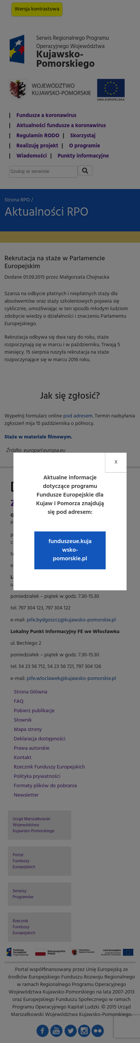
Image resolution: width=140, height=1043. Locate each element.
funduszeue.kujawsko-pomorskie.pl (70, 550)
